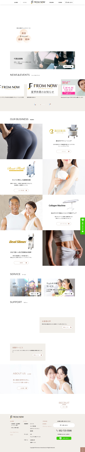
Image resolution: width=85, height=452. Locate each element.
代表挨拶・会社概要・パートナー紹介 (16, 424)
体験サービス (33, 442)
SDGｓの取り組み (15, 427)
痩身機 (21, 262)
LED (31, 434)
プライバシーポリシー (47, 426)
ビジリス (64, 151)
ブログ (11, 434)
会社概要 (22, 388)
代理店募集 (44, 421)
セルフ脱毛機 (21, 190)
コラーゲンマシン (64, 223)
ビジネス (25, 2)
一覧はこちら (64, 406)
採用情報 (44, 424)
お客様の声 (32, 440)
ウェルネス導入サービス (35, 436)
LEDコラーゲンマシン (34, 428)
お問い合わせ (64, 425)
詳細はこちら (67, 66)
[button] (50, 104)
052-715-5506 (64, 430)
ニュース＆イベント (14, 432)
